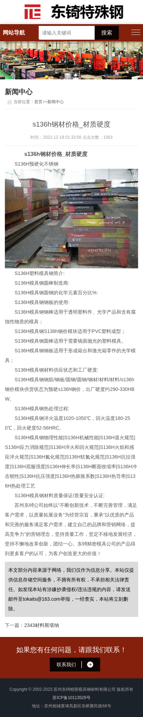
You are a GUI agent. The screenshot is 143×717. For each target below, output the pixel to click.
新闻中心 (55, 101)
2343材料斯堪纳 (41, 625)
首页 (38, 101)
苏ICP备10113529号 (71, 697)
